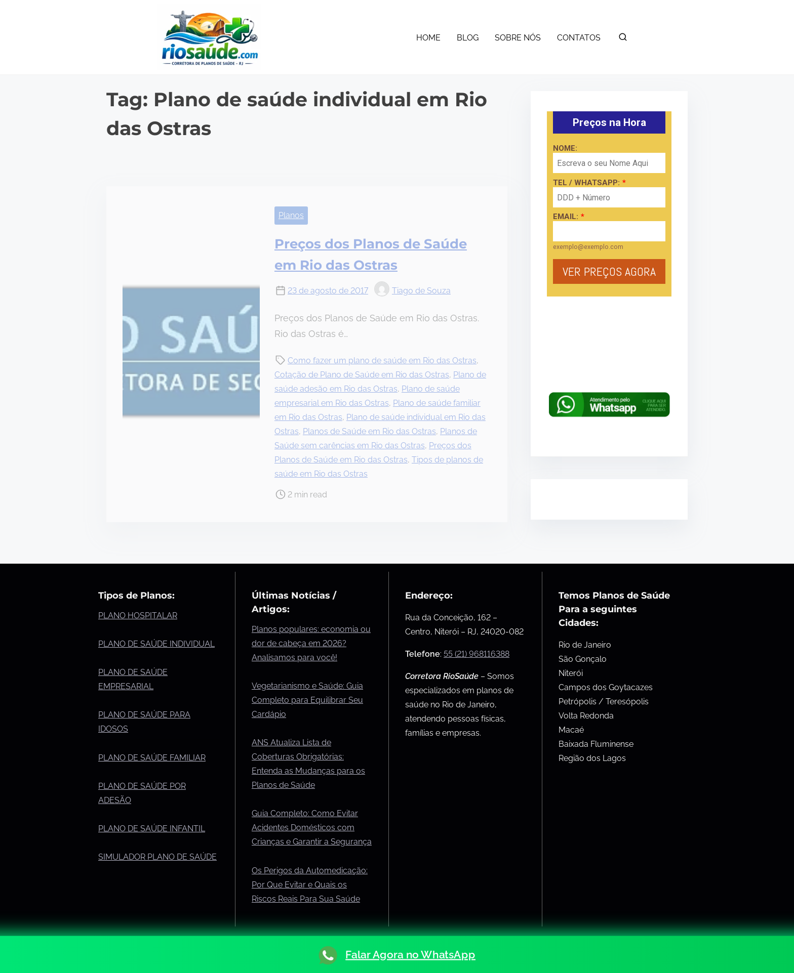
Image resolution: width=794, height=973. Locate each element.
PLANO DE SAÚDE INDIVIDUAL (156, 644)
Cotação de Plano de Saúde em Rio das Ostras (361, 374)
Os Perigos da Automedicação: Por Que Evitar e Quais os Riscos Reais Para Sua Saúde (310, 885)
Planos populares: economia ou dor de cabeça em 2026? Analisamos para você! (311, 643)
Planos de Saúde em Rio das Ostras (369, 431)
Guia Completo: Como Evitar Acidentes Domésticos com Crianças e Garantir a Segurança (312, 828)
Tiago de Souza (412, 290)
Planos (291, 215)
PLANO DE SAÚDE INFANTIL (151, 828)
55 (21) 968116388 (476, 654)
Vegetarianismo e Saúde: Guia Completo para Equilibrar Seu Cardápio (307, 700)
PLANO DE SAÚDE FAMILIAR (152, 758)
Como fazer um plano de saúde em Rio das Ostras (382, 360)
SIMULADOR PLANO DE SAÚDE (157, 857)
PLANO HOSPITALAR (137, 615)
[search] (623, 39)
